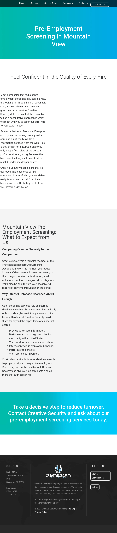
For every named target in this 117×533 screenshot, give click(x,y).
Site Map (71, 509)
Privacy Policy (40, 512)
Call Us (95, 487)
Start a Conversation (98, 476)
